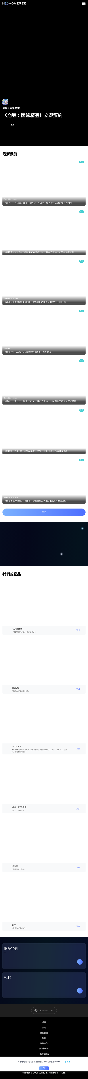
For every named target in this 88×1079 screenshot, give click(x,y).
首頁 (44, 1022)
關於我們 (44, 1033)
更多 (44, 512)
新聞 (44, 1028)
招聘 (44, 1038)
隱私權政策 (44, 1048)
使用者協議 (44, 1054)
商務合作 (44, 1043)
